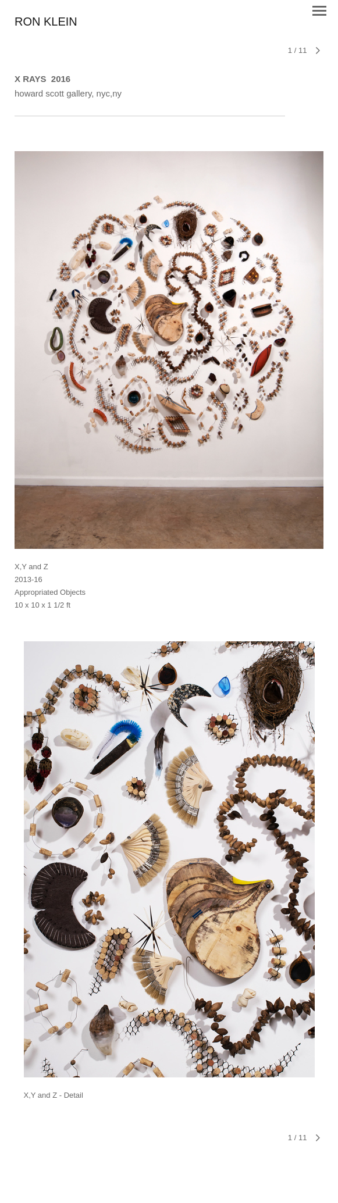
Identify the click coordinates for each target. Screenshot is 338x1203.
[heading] (46, 22)
